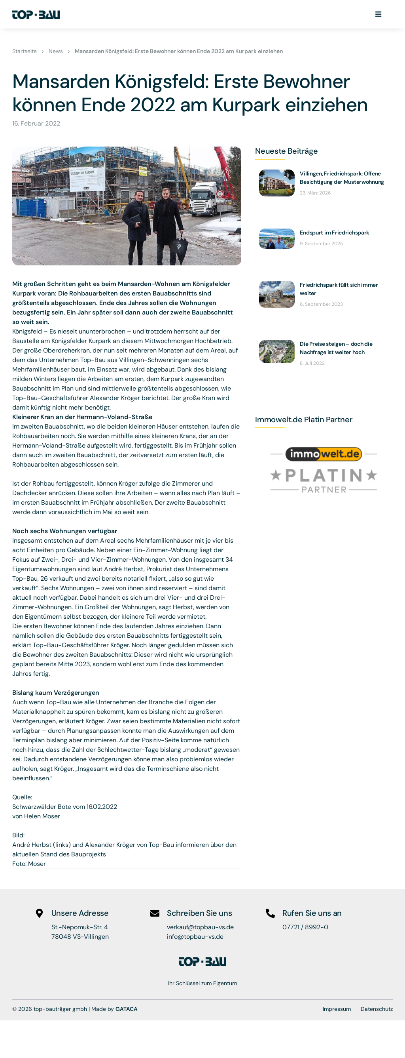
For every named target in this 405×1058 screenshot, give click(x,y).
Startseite (24, 51)
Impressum (337, 1008)
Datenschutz (377, 1008)
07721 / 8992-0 (305, 927)
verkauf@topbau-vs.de (200, 927)
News (56, 51)
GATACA (126, 1008)
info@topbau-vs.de (195, 936)
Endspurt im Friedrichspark (334, 232)
